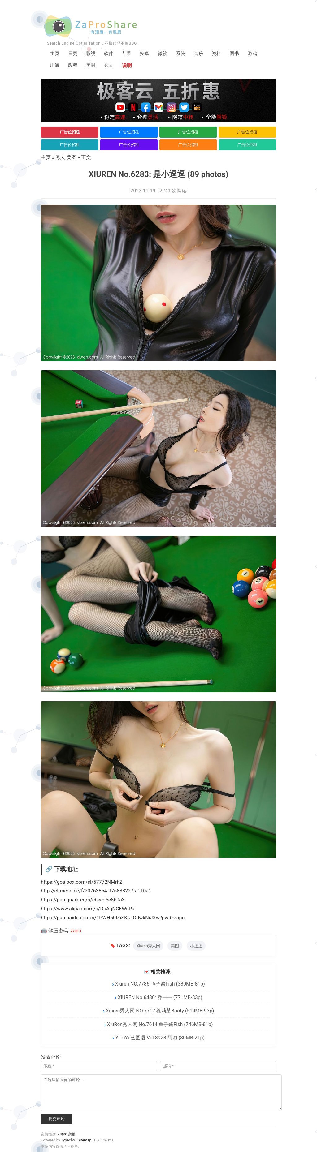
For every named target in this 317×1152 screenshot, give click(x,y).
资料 (222, 54)
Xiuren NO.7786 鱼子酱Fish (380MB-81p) (160, 984)
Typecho (68, 1140)
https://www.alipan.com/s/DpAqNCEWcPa (87, 909)
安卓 (148, 54)
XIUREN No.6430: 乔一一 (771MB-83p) (160, 998)
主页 (55, 54)
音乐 (204, 54)
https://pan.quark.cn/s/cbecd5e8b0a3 (83, 900)
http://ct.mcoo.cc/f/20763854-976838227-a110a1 (96, 891)
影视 (92, 54)
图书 (241, 54)
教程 (74, 66)
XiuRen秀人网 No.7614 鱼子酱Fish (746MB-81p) (160, 1025)
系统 (185, 54)
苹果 (129, 54)
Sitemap (84, 1140)
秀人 (111, 66)
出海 (55, 66)
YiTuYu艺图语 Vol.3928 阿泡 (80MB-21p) (160, 1038)
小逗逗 (196, 946)
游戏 (259, 54)
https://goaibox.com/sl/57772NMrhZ (82, 882)
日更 (74, 54)
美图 (92, 66)
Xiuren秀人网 (148, 946)
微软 (167, 54)
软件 (111, 54)
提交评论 (57, 1119)
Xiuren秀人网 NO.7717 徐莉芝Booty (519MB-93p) (160, 1011)
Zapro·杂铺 (67, 1134)
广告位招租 (70, 132)
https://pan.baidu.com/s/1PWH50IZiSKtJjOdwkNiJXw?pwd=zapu (113, 918)
